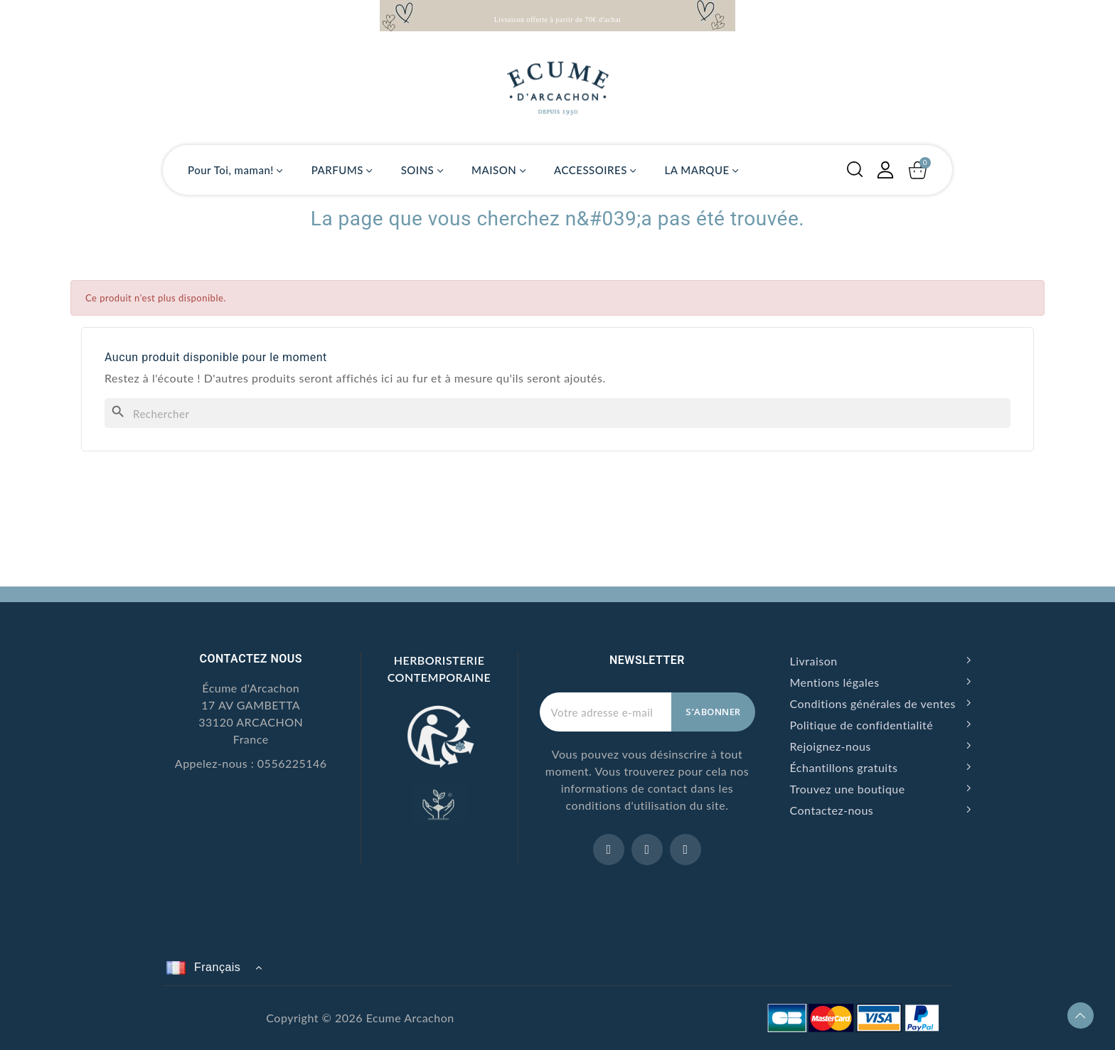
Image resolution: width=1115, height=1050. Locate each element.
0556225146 (292, 763)
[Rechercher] (557, 413)
